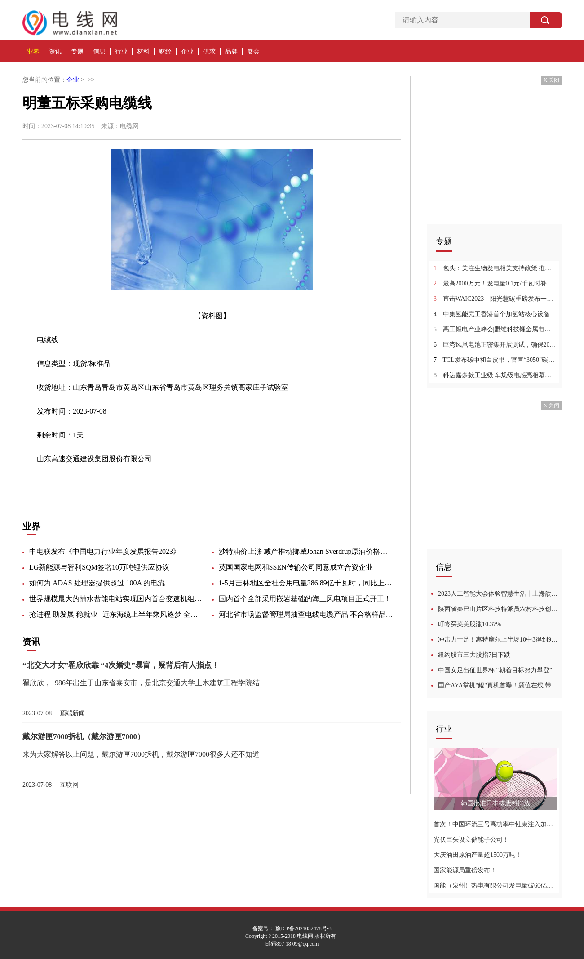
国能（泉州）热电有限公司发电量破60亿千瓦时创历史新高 (495, 885)
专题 (77, 51)
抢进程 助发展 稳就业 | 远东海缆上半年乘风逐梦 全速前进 (116, 614)
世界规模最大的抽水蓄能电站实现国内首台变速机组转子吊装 (116, 598)
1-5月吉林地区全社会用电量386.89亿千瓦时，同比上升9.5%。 (306, 583)
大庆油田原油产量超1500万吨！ (478, 855)
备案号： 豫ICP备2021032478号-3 (292, 928)
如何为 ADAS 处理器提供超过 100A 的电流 (97, 583)
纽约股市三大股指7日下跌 (474, 654)
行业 (121, 51)
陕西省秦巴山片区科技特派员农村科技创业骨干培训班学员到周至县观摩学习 (500, 609)
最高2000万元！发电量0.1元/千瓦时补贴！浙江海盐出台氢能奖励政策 (495, 283)
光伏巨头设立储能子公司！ (471, 839)
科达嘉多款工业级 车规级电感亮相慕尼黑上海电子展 (495, 375)
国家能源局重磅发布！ (465, 870)
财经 (165, 51)
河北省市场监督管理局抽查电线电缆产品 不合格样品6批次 (306, 614)
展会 (253, 51)
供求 (209, 51)
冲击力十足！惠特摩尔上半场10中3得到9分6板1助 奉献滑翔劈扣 (500, 639)
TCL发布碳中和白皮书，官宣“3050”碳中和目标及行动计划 (495, 360)
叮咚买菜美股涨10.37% (469, 624)
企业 (187, 51)
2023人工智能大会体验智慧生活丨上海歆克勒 (500, 593)
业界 (33, 51)
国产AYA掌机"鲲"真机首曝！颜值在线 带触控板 (500, 685)
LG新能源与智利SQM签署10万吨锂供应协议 (99, 567)
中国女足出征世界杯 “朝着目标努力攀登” (495, 670)
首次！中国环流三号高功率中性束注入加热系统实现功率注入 (495, 824)
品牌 (231, 51)
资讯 (55, 51)
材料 (143, 51)
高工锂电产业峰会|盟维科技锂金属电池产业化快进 (495, 329)
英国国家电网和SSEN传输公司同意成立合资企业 (296, 567)
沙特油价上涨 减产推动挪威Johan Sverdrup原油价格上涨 (306, 551)
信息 (99, 51)
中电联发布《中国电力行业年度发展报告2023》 (104, 551)
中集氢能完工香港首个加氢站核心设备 (492, 314)
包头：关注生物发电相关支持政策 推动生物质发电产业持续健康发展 (495, 268)
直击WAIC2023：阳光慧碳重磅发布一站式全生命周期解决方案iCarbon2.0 (495, 298)
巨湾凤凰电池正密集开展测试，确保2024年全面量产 (495, 344)
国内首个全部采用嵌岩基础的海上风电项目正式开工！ (305, 598)
